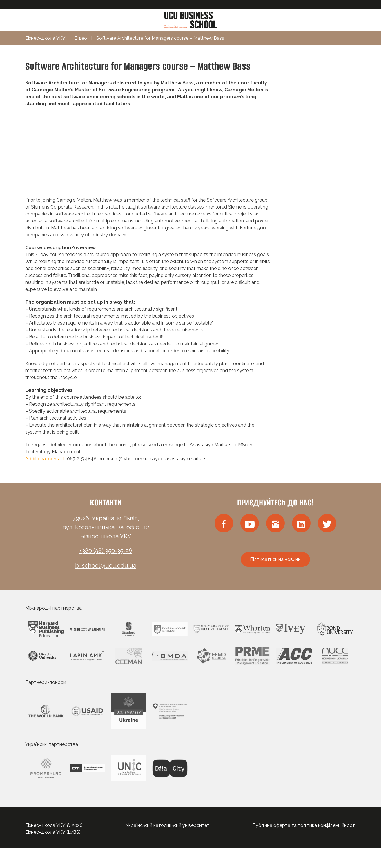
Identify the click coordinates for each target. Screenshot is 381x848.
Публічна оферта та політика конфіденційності (304, 825)
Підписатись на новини (275, 559)
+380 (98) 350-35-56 (105, 550)
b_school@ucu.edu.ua (105, 565)
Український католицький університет (168, 825)
